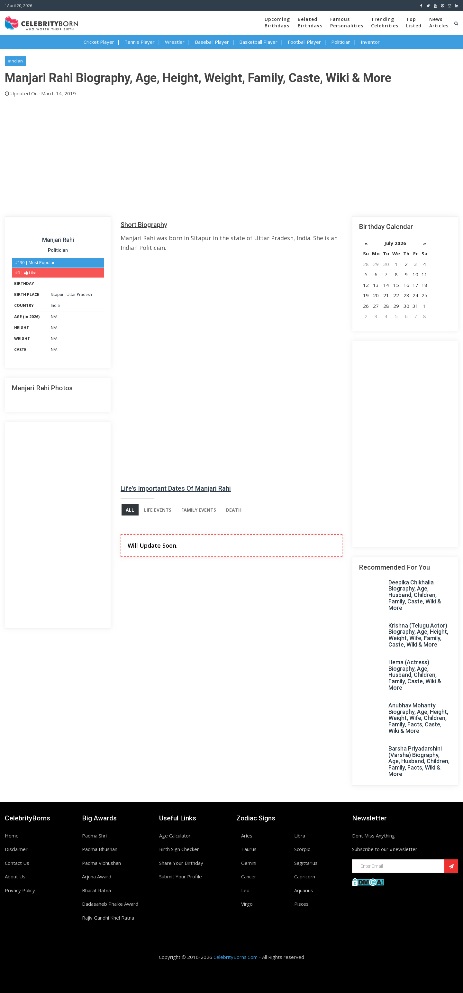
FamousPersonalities (346, 22)
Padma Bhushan (99, 849)
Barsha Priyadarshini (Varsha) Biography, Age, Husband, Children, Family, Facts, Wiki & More (418, 761)
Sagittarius (306, 863)
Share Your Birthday (181, 863)
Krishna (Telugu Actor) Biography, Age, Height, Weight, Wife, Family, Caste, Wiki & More (418, 635)
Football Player (304, 42)
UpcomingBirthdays (277, 22)
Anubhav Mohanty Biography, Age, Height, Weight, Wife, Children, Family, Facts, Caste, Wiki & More (418, 718)
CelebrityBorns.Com (235, 957)
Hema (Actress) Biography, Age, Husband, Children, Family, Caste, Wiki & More (414, 675)
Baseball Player (212, 42)
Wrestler (175, 42)
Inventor (370, 42)
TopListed (414, 22)
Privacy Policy (20, 890)
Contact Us (17, 863)
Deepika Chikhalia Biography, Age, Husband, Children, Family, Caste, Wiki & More (414, 595)
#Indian (15, 61)
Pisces (301, 904)
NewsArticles (439, 22)
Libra (299, 835)
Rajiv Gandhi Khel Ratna (108, 917)
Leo (245, 890)
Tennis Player (139, 42)
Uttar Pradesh (79, 294)
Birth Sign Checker (179, 849)
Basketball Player (258, 42)
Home (12, 835)
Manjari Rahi (58, 239)
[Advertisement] (198, 155)
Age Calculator (175, 835)
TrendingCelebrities (384, 22)
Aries (246, 835)
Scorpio (302, 849)
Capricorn (304, 876)
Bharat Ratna (96, 890)
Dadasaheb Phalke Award (110, 904)
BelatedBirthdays (310, 22)
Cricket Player (99, 42)
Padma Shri (94, 835)
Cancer (248, 876)
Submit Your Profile (180, 876)
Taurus (249, 849)
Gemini (248, 863)
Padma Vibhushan (101, 863)
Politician (340, 42)
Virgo (247, 904)
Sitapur (58, 294)
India (55, 305)
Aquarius (303, 890)
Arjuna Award (96, 876)
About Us (15, 876)
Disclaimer (16, 849)
